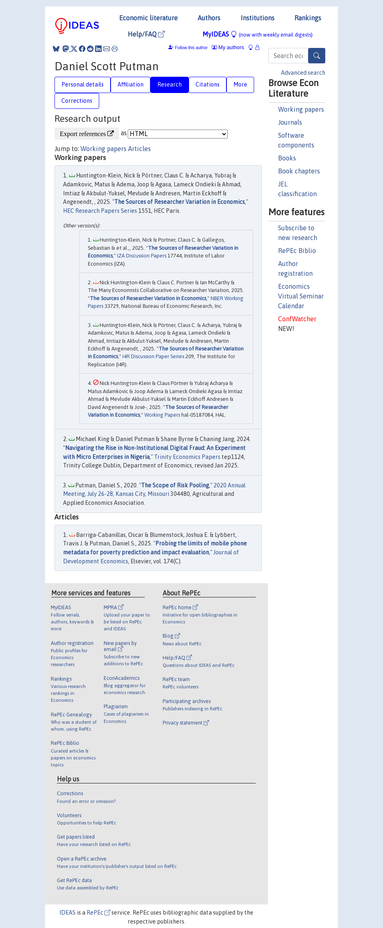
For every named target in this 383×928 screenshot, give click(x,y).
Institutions (257, 18)
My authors (228, 47)
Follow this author (191, 47)
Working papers (301, 109)
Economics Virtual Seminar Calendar (301, 296)
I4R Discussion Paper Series (153, 356)
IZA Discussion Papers (141, 256)
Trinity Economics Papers (187, 457)
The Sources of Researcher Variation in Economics (179, 202)
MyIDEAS (257, 34)
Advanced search (303, 72)
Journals (290, 122)
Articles (139, 148)
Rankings (307, 18)
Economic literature (148, 18)
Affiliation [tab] (131, 84)
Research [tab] (169, 84)
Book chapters (299, 171)
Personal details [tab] (82, 84)
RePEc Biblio (297, 250)
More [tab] (240, 84)
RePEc (98, 912)
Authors (209, 18)
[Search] (316, 55)
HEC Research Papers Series (100, 211)
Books (287, 158)
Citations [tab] (208, 84)
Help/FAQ (146, 34)
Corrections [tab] (76, 100)
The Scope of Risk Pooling (175, 485)
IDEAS (67, 912)
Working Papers (162, 415)
